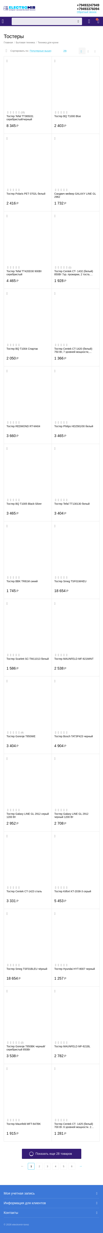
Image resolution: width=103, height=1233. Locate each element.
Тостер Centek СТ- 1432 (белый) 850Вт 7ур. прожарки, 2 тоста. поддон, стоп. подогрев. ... (73, 273)
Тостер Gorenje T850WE (20, 736)
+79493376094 (88, 9)
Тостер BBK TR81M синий (22, 581)
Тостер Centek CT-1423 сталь (24, 891)
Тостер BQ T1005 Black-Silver (24, 503)
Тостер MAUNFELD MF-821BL (72, 1046)
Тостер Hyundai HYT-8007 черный (74, 968)
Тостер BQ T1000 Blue (67, 116)
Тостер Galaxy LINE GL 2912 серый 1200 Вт (27, 815)
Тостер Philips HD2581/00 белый (73, 426)
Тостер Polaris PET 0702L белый (25, 193)
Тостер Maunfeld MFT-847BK (23, 1123)
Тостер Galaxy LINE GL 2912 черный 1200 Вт (71, 815)
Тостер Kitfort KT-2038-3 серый (72, 891)
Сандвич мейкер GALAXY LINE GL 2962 (75, 195)
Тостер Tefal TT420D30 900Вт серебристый (24, 273)
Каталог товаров (3, 21)
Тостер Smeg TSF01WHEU (70, 581)
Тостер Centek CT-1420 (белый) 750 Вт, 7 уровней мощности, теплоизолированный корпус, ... (73, 350)
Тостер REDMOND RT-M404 (23, 426)
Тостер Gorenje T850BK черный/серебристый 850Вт (25, 1048)
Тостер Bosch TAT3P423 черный (73, 736)
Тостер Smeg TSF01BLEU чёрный (26, 968)
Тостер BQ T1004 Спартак (22, 348)
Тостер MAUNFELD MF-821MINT (74, 658)
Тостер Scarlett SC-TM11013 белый (27, 658)
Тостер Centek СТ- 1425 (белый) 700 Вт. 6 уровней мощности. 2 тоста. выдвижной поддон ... (73, 1125)
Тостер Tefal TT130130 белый (72, 503)
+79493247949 (88, 5)
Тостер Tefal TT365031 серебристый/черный (19, 118)
